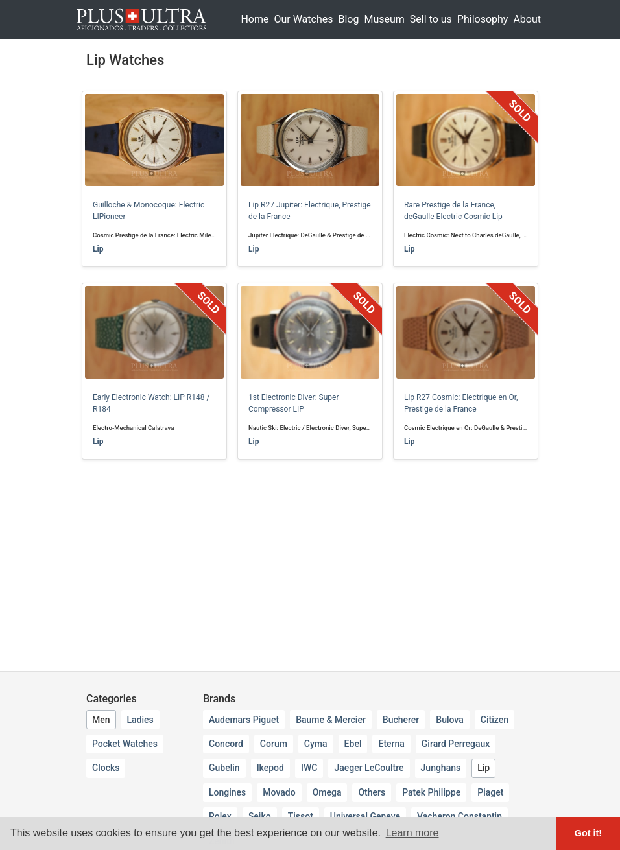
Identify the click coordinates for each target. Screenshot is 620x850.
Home (254, 19)
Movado (279, 792)
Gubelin (224, 767)
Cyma (316, 743)
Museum (384, 19)
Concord (226, 743)
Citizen (494, 719)
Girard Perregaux (456, 743)
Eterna (391, 743)
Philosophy (482, 19)
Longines (227, 792)
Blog (348, 19)
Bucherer (401, 719)
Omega (327, 792)
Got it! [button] (588, 833)
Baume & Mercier (331, 719)
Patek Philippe (431, 792)
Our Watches (303, 19)
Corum (273, 743)
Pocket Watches (125, 743)
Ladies (140, 719)
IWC (309, 767)
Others (371, 792)
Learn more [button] (412, 832)
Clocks (105, 767)
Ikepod (270, 767)
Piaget (490, 792)
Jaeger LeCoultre (368, 767)
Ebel (353, 743)
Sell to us (431, 19)
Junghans (441, 767)
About (527, 19)
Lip (98, 249)
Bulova (449, 719)
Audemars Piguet (244, 719)
